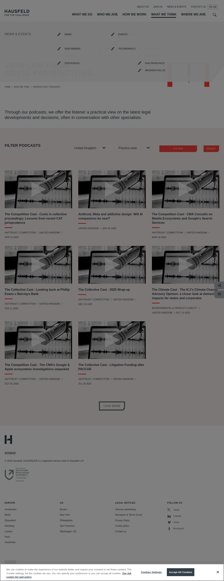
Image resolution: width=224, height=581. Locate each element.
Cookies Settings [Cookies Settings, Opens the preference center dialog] (151, 576)
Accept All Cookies (180, 576)
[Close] (218, 576)
